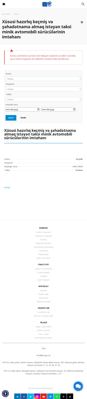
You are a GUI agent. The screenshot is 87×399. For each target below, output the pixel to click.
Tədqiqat (43, 276)
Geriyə (7, 187)
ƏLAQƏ (43, 322)
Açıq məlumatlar (43, 258)
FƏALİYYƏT (43, 264)
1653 (43, 348)
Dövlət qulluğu (43, 272)
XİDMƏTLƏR (43, 308)
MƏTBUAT (44, 286)
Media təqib (44, 294)
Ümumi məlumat (43, 232)
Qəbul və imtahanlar (43, 268)
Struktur (43, 239)
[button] (5, 393)
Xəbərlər (43, 290)
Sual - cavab (43, 334)
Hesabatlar (43, 250)
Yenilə (23, 117)
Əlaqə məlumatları (43, 326)
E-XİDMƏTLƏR (43, 312)
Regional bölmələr (43, 243)
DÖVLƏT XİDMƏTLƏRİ (43, 316)
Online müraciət (43, 330)
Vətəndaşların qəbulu (43, 337)
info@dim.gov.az (43, 355)
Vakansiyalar (43, 254)
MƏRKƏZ (43, 228)
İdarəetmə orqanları (43, 236)
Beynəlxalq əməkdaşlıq (43, 247)
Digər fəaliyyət (43, 280)
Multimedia (43, 298)
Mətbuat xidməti (44, 301)
